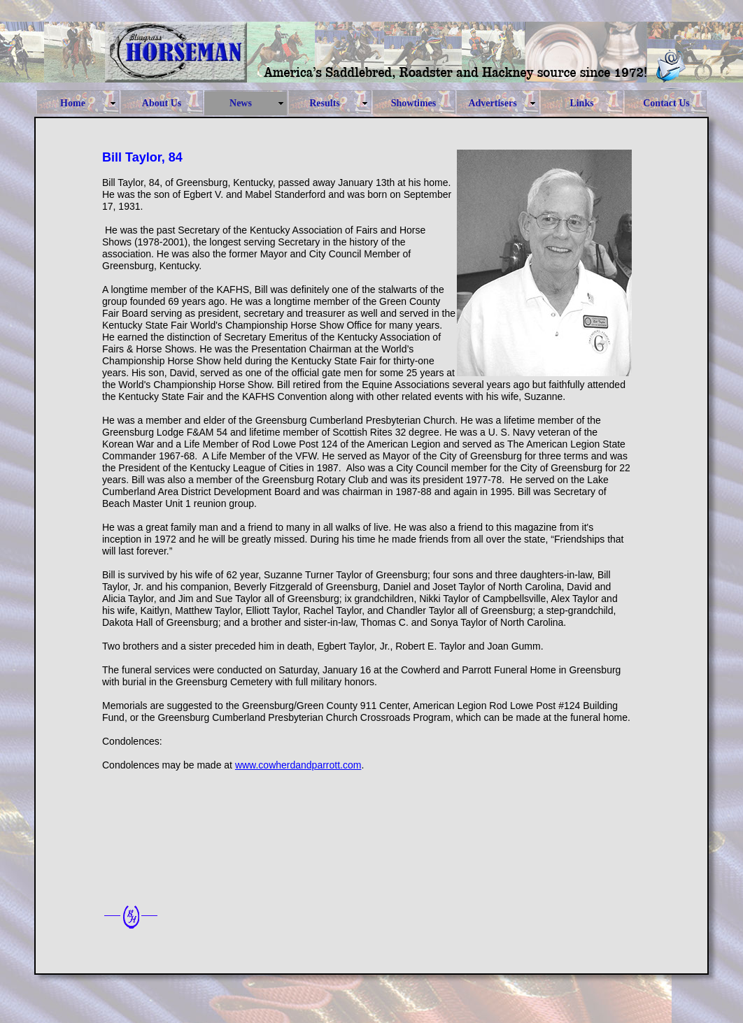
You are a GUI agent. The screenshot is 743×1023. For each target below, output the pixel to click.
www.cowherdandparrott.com (298, 765)
